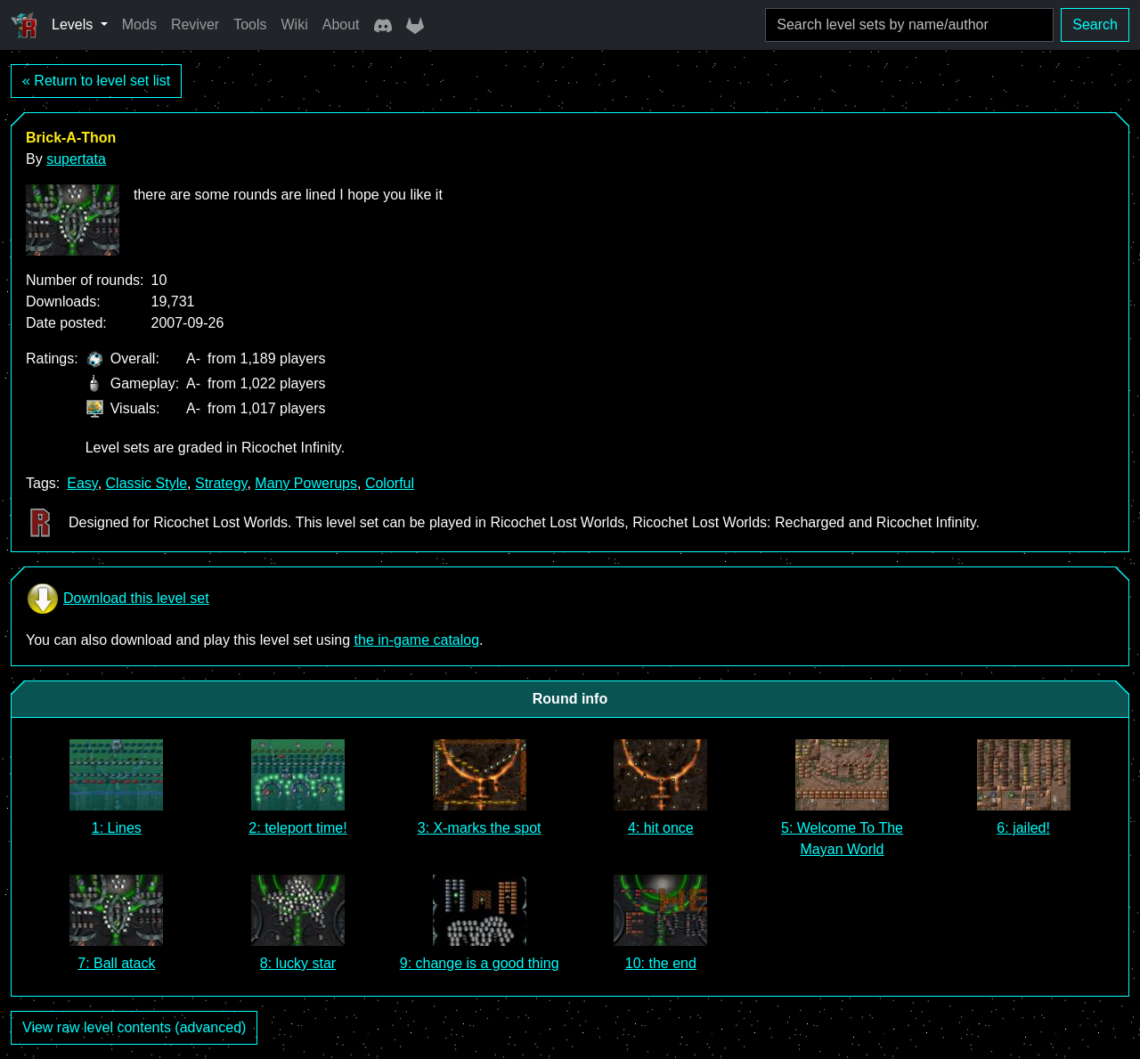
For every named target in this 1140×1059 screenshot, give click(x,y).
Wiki (294, 24)
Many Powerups (306, 483)
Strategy (221, 483)
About (341, 24)
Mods (139, 24)
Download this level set (117, 598)
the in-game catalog (417, 640)
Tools (249, 24)
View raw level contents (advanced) (134, 1027)
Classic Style (147, 483)
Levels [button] (74, 24)
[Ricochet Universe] (24, 25)
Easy (82, 483)
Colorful (389, 483)
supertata (76, 159)
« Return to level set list (96, 80)
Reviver (195, 24)
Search (1095, 24)
